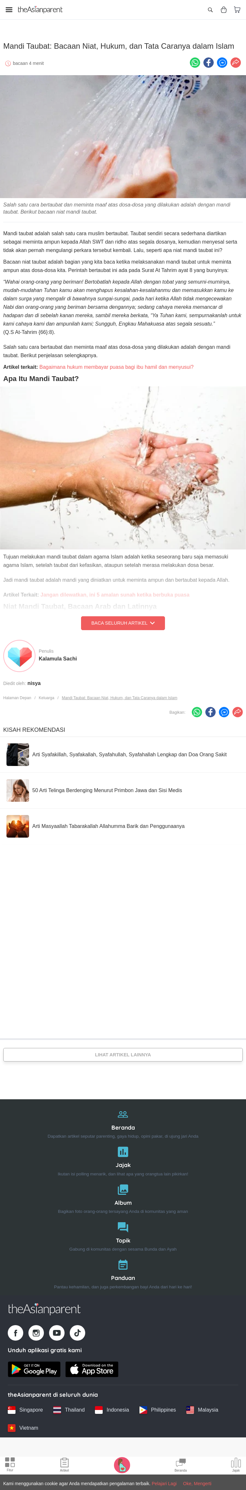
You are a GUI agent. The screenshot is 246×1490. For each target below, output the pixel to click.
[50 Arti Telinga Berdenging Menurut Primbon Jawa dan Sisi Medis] (94, 787)
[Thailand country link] (69, 1407)
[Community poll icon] (236, 1465)
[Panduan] (123, 1269)
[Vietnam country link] (23, 1425)
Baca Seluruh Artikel (123, 620)
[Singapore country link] (25, 1407)
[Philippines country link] (157, 1407)
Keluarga (46, 695)
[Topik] (123, 1232)
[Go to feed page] (40, 10)
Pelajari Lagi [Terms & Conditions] (164, 1483)
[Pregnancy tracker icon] (122, 1464)
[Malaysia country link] (202, 1407)
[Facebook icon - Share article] (208, 60)
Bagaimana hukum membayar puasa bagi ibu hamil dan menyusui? (116, 364)
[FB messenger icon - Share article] (222, 60)
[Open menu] (9, 10)
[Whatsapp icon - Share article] (195, 60)
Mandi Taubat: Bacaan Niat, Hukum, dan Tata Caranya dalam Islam (119, 695)
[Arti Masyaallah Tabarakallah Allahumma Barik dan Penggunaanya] (95, 823)
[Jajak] (123, 1156)
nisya (34, 680)
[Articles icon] (64, 1465)
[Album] (123, 1194)
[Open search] (210, 9)
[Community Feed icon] (181, 1465)
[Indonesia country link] (112, 1407)
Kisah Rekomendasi (34, 727)
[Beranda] (123, 1119)
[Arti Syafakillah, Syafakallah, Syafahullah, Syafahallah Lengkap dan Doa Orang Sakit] (116, 751)
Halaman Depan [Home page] (17, 695)
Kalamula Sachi (58, 656)
